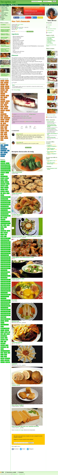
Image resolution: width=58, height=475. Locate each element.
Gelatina (5, 108)
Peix (7, 339)
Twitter (23, 449)
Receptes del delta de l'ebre (5, 351)
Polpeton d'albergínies (51, 153)
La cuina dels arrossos (6, 283)
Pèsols (2, 341)
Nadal (6, 332)
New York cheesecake (51, 137)
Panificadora (3, 154)
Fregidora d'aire (4, 148)
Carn (7, 185)
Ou (9, 332)
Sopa (2, 134)
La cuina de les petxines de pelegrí (9, 262)
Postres (3, 345)
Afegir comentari (28, 147)
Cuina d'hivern (4, 199)
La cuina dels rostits (5, 309)
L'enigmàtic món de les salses (8, 238)
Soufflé (2, 136)
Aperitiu (6, 80)
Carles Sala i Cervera (51, 40)
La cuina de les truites (6, 268)
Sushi (6, 136)
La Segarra (3, 317)
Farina (2, 227)
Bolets (6, 178)
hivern (21, 28)
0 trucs (48, 26)
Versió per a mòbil (10, 472)
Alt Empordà (3, 161)
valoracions (23, 31)
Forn (2, 145)
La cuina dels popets (5, 304)
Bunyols (2, 86)
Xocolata (8, 362)
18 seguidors (49, 32)
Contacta (20, 472)
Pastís (2, 127)
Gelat (2, 108)
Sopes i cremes (3, 7)
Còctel (2, 91)
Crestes (5, 97)
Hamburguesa (3, 114)
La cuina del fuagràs (4, 274)
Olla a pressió (3, 150)
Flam (2, 104)
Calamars (6, 180)
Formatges (3, 230)
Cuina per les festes (5, 215)
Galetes (6, 106)
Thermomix (3, 146)
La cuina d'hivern (5, 240)
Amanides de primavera (6, 167)
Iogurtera (2, 156)
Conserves (3, 95)
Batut (2, 82)
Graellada (2, 110)
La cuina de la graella (6, 244)
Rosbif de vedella (50, 121)
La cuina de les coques (6, 249)
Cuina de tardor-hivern (6, 208)
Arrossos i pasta (4, 8)
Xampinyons (2, 362)
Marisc (2, 326)
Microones (6, 145)
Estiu (1, 225)
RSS (2, 472)
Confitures (3, 93)
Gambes (2, 234)
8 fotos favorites (50, 30)
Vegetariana (7, 358)
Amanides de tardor (5, 170)
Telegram (30, 449)
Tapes (2, 138)
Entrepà (7, 101)
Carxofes (2, 189)
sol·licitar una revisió (28, 121)
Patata (6, 337)
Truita (2, 140)
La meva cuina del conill (6, 315)
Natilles (6, 121)
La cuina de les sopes (6, 266)
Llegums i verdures (4, 10)
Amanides (7, 163)
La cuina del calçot (5, 272)
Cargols (2, 185)
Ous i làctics (3, 14)
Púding (2, 128)
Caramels (7, 88)
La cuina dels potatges (6, 306)
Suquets (2, 354)
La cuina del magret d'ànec (6, 275)
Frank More (49, 41)
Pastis (2, 337)
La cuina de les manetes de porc (8, 259)
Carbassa (3, 184)
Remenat (2, 130)
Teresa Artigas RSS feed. (51, 117)
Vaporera (5, 152)
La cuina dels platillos (6, 302)
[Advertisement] (28, 461)
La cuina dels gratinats (6, 294)
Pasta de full (4, 336)
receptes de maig (19, 430)
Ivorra (5, 236)
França (8, 230)
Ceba (6, 189)
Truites (2, 358)
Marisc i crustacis (5, 328)
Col (1, 193)
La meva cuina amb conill (6, 311)
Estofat (5, 225)
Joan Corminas (50, 43)
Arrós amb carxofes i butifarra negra (51, 163)
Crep (2, 97)
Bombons (6, 82)
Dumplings (3, 101)
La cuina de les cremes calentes (8, 251)
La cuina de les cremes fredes (7, 253)
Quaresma (3, 347)
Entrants (3, 219)
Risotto (7, 130)
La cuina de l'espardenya (6, 242)
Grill (1, 152)
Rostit (2, 132)
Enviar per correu (21, 128)
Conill (4, 193)
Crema (7, 95)
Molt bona (2, 330)
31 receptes (49, 24)
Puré (6, 128)
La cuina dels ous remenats (6, 300)
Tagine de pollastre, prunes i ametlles (51, 149)
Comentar (30, 127)
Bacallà (2, 178)
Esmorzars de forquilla (5, 221)
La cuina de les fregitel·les (5, 255)
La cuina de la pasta (5, 245)
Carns (2, 11)
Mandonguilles (7, 117)
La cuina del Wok (4, 277)
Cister (7, 191)
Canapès (2, 88)
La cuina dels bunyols (6, 287)
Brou (7, 84)
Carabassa (7, 182)
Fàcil (8, 225)
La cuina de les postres (6, 264)
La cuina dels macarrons (5, 296)
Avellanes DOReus (4, 176)
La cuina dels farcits (4, 292)
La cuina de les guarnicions (7, 257)
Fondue (2, 106)
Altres (2, 19)
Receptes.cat (8, 2)
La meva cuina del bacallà (7, 313)
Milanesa (7, 119)
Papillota (2, 125)
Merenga (2, 119)
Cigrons (2, 191)
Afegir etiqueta (32, 114)
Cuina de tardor (4, 206)
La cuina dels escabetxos (5, 289)
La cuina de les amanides (6, 247)
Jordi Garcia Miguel (51, 37)
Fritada (5, 104)
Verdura (2, 360)
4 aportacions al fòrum (51, 28)
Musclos (2, 332)
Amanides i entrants (4, 6)
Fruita (2, 232)
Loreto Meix (49, 38)
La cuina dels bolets (5, 285)
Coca (7, 90)
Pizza (6, 127)
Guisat (2, 112)
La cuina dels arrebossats (7, 281)
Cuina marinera (4, 214)
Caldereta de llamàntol (51, 146)
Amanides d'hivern (5, 165)
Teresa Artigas (17, 89)
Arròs (2, 174)
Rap (7, 347)
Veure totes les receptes (50, 114)
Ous (2, 334)
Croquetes (3, 99)
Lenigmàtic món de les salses (7, 319)
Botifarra (2, 180)
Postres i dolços (3, 15)
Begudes (2, 18)
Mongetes (7, 330)
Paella (4, 123)
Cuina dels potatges (4, 210)
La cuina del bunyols (4, 270)
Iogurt (2, 115)
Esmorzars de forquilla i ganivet (6, 223)
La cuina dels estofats (6, 291)
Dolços (5, 217)
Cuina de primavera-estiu (7, 202)
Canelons (7, 86)
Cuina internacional (5, 212)
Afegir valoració (30, 31)
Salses (2, 17)
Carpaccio (2, 90)
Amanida (2, 80)
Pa (1, 123)
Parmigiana (49, 145)
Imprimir (26, 127)
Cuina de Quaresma (5, 204)
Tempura (6, 138)
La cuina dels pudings (4, 307)
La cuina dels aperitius (6, 279)
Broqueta (2, 84)
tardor (16, 28)
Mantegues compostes (4, 324)
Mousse (2, 121)
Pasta (7, 125)
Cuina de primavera (5, 200)
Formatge (2, 229)
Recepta (2, 349)
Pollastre (3, 343)
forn (17, 26)
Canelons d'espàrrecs (51, 128)
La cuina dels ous (3, 298)
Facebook (15, 449)
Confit (6, 91)
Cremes (2, 195)
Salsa (6, 132)
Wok (8, 150)
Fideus (5, 227)
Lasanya (6, 115)
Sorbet (5, 134)
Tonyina (2, 356)
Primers (7, 345)
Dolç (1, 217)
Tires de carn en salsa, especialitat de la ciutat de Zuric (52, 125)
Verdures (7, 360)
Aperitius (7, 172)
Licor (2, 117)
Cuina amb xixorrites (6, 197)
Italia (2, 236)
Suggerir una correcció (34, 128)
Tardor (5, 354)
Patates (2, 339)
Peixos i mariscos (4, 13)
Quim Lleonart (50, 39)
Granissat (7, 110)
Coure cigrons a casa (51, 160)
